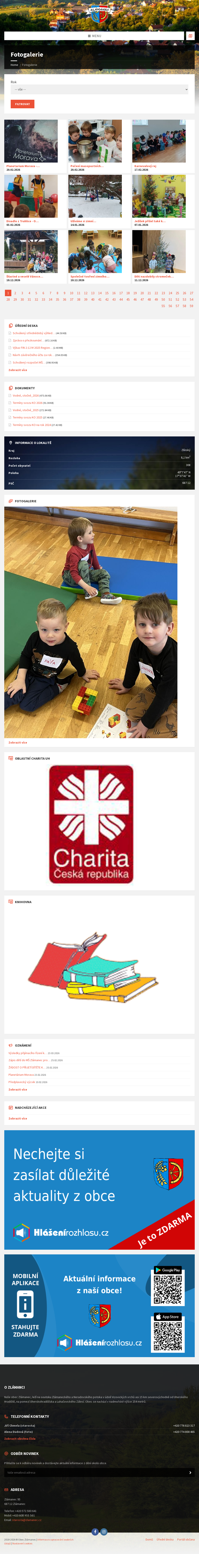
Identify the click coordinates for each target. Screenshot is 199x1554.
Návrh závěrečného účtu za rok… (34, 355)
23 (163, 293)
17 (121, 293)
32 (36, 299)
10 (71, 293)
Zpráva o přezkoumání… (28, 340)
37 (71, 299)
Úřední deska (165, 1539)
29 (15, 299)
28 (8, 299)
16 (114, 293)
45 (128, 299)
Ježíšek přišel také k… (150, 221)
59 (191, 306)
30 (22, 299)
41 (100, 299)
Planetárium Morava (21, 1075)
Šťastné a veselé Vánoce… (24, 276)
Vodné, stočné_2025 (26, 410)
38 (78, 299)
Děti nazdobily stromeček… (154, 276)
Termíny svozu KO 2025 (27, 417)
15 (107, 293)
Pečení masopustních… (87, 166)
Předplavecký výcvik (22, 1082)
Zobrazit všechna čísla (19, 1439)
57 (177, 306)
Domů (149, 1539)
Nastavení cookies (22, 1543)
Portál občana (186, 1539)
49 (156, 299)
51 (170, 299)
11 (78, 293)
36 (64, 299)
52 (177, 299)
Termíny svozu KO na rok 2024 (32, 425)
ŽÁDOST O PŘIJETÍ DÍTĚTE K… (27, 1067)
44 (121, 299)
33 (43, 299)
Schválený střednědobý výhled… (34, 333)
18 (128, 293)
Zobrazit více (18, 370)
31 (29, 299)
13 (92, 293)
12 (85, 293)
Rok (99, 87)
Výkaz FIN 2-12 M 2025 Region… (33, 348)
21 (149, 293)
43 (114, 299)
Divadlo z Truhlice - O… (22, 221)
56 (170, 306)
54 (191, 299)
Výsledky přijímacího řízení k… (28, 1053)
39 (85, 299)
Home (14, 65)
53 (184, 299)
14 (100, 293)
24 (170, 293)
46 (135, 299)
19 (135, 293)
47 (142, 299)
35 (57, 299)
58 (184, 306)
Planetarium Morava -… (23, 166)
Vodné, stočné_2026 (26, 395)
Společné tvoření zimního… (90, 276)
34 (50, 299)
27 (191, 293)
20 (142, 293)
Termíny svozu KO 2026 (27, 403)
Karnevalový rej (145, 166)
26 (184, 293)
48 (149, 299)
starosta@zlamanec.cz (26, 1520)
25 (177, 293)
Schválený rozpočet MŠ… (29, 362)
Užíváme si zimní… (83, 221)
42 (107, 299)
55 (163, 306)
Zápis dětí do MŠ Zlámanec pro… (29, 1060)
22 (156, 293)
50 (163, 299)
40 (92, 299)
